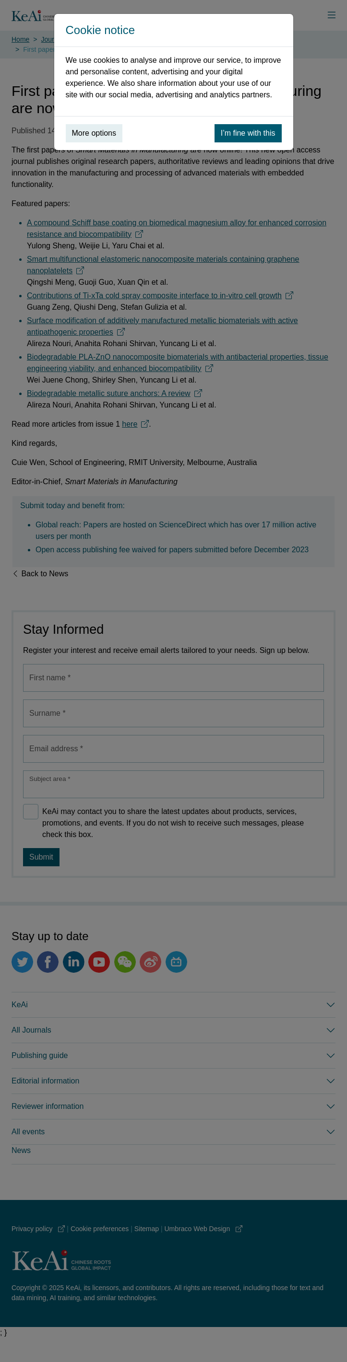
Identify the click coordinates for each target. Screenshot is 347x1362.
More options (94, 133)
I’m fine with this (248, 133)
